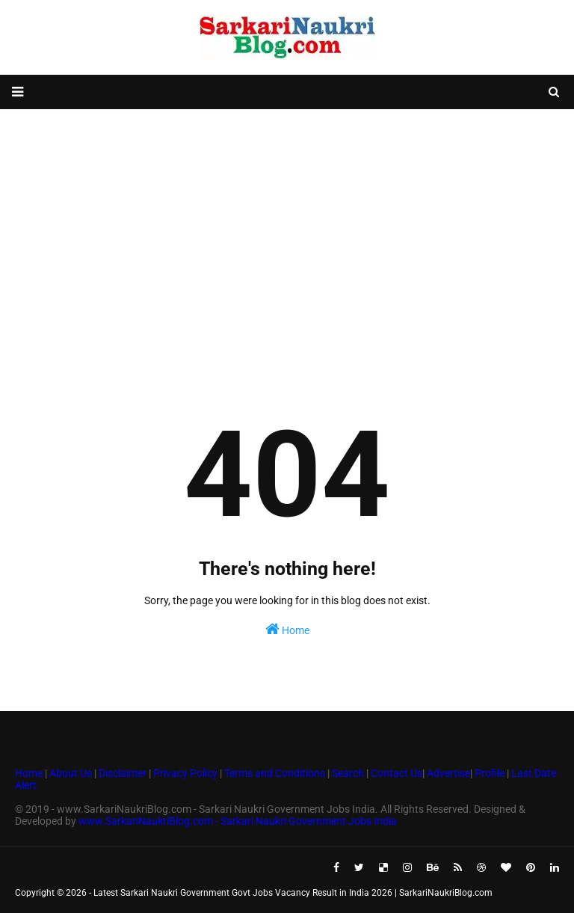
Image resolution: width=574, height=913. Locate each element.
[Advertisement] (287, 228)
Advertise (448, 773)
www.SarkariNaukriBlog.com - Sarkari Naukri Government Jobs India (237, 821)
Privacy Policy (185, 773)
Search (348, 773)
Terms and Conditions (274, 773)
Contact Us (396, 773)
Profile (489, 773)
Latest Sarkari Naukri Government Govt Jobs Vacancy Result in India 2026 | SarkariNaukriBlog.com (293, 893)
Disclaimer (122, 773)
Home (287, 628)
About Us (69, 773)
